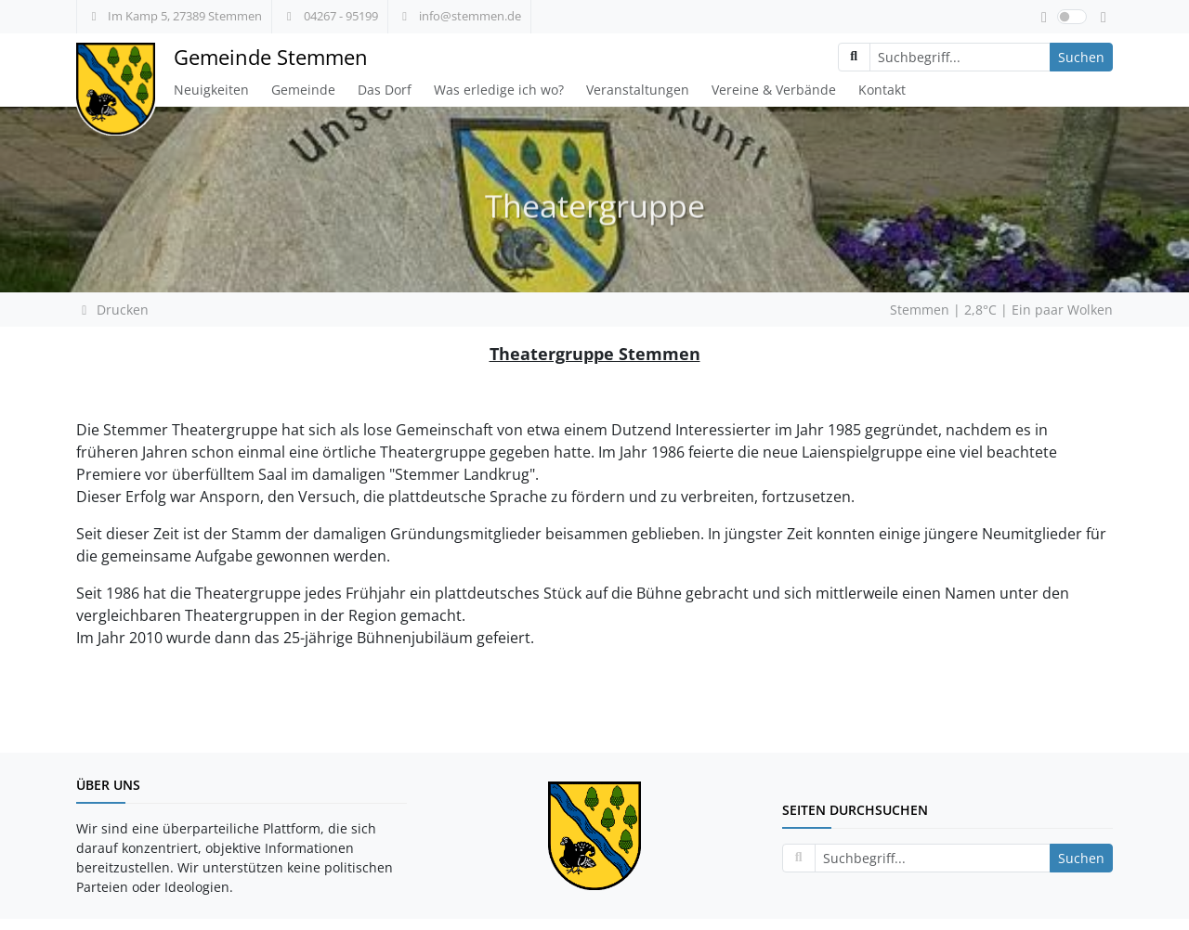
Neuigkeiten (211, 89)
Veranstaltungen (637, 89)
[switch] (1072, 16)
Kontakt (882, 89)
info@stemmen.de (459, 15)
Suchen (1081, 57)
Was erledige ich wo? (499, 89)
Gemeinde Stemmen (271, 57)
